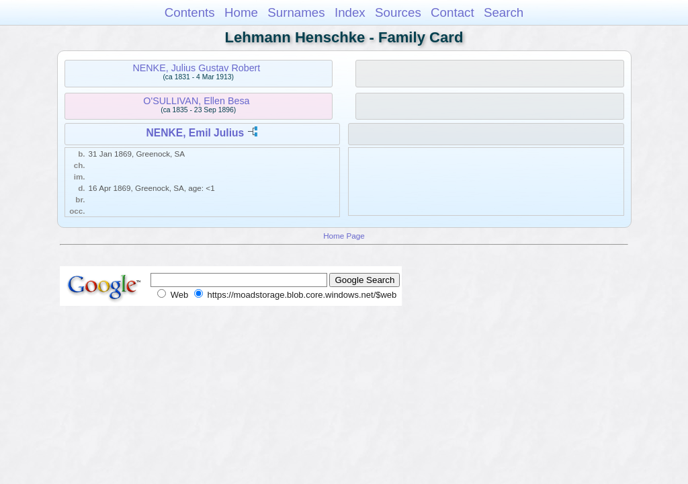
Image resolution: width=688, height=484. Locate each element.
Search (503, 12)
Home (241, 12)
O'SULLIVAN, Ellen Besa (196, 100)
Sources (398, 12)
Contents (190, 12)
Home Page (344, 235)
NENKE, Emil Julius (195, 132)
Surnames (296, 12)
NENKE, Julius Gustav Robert (196, 68)
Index (350, 12)
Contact (452, 12)
